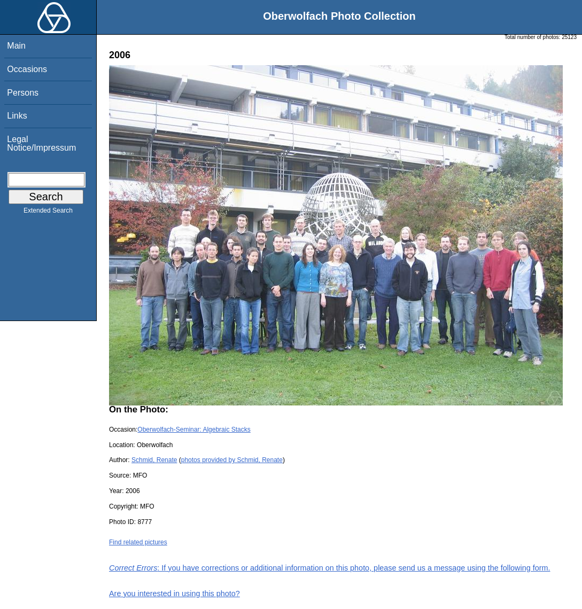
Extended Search (48, 212)
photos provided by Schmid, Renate (232, 460)
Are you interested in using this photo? (174, 593)
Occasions (27, 69)
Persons (22, 92)
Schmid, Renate (154, 460)
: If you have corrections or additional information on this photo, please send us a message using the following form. (329, 568)
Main (16, 45)
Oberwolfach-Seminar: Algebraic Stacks (193, 429)
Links (17, 115)
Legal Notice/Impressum (41, 143)
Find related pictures (138, 542)
